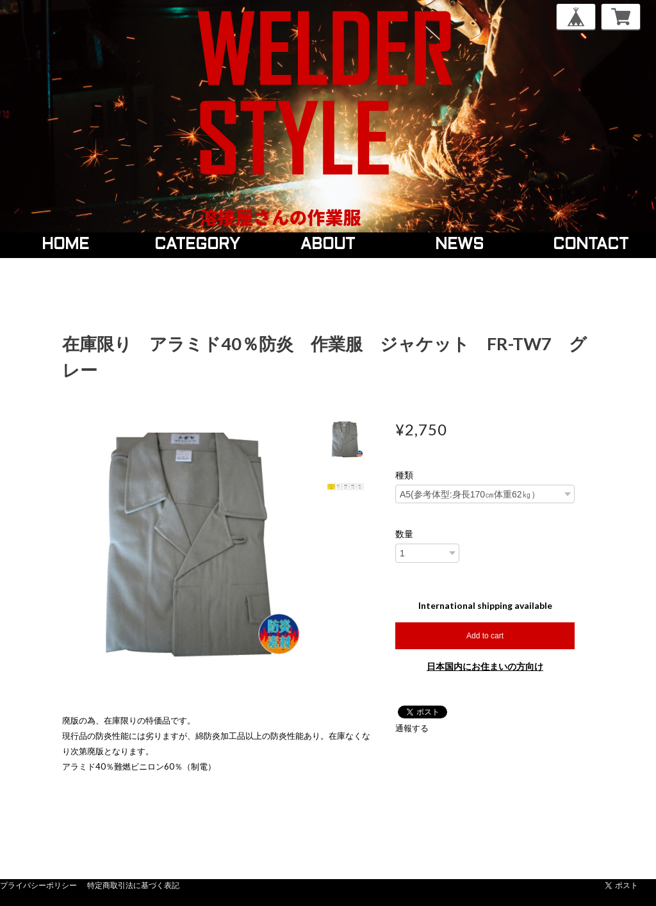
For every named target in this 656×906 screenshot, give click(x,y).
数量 (404, 534)
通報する (412, 728)
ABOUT (327, 245)
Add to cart (485, 635)
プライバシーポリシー (38, 885)
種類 (404, 475)
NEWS (459, 245)
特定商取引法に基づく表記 (133, 885)
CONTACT (590, 245)
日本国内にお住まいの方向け (485, 666)
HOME (65, 245)
